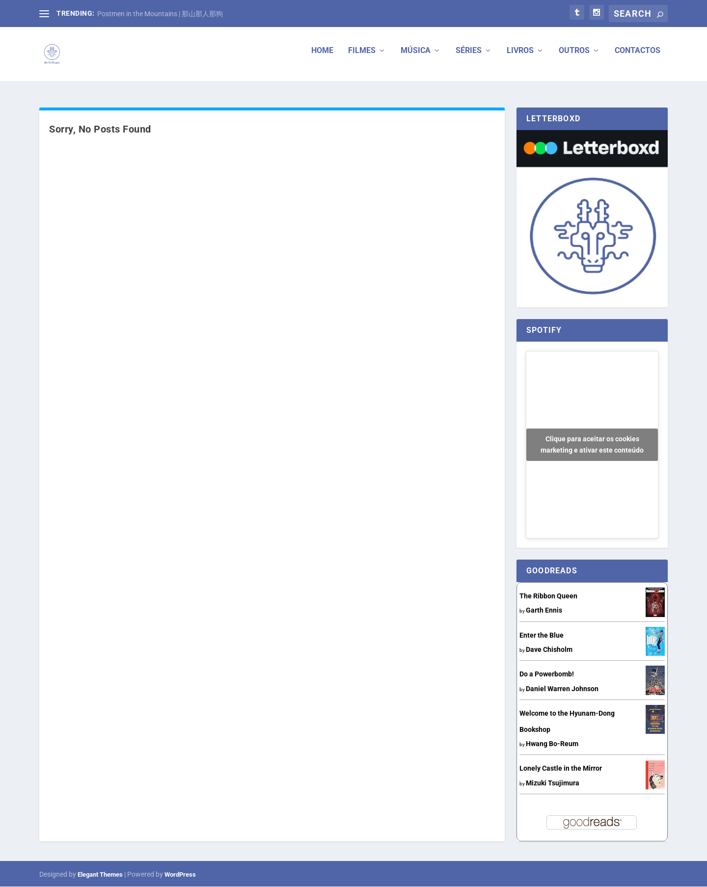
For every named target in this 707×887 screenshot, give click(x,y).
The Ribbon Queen (548, 596)
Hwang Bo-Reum (552, 744)
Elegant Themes (100, 874)
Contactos (637, 58)
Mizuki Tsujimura (552, 783)
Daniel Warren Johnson (562, 689)
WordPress (180, 874)
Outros (574, 58)
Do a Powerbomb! (546, 674)
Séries (469, 58)
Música (416, 58)
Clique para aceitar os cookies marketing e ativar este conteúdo (592, 444)
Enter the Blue (541, 635)
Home (322, 58)
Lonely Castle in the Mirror (560, 769)
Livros (520, 58)
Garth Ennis (544, 611)
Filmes (362, 58)
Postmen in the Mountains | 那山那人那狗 (160, 14)
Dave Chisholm (549, 649)
